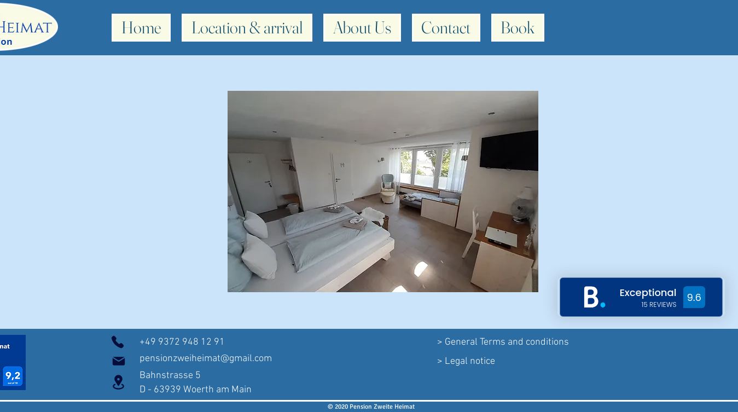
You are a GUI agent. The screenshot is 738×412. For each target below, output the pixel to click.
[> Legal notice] (466, 361)
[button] (383, 191)
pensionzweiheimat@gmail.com (206, 358)
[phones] (118, 342)
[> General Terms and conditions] (503, 342)
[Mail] (119, 361)
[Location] (119, 382)
